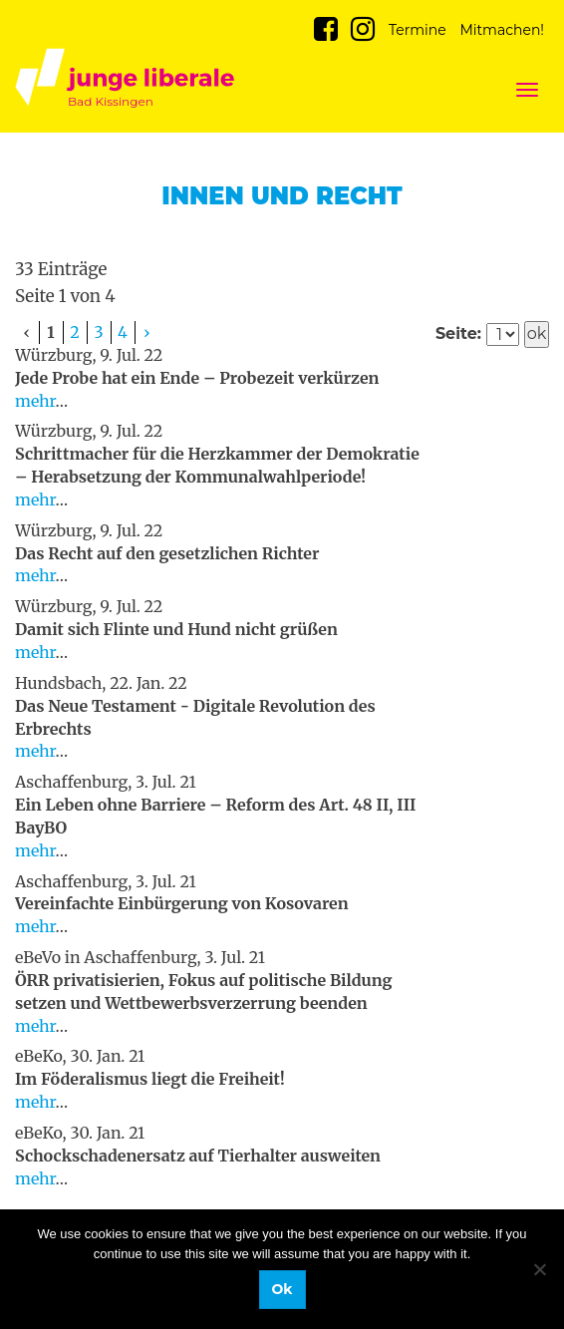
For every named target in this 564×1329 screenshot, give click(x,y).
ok (537, 333)
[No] (539, 1269)
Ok (282, 1289)
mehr (35, 401)
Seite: (458, 333)
